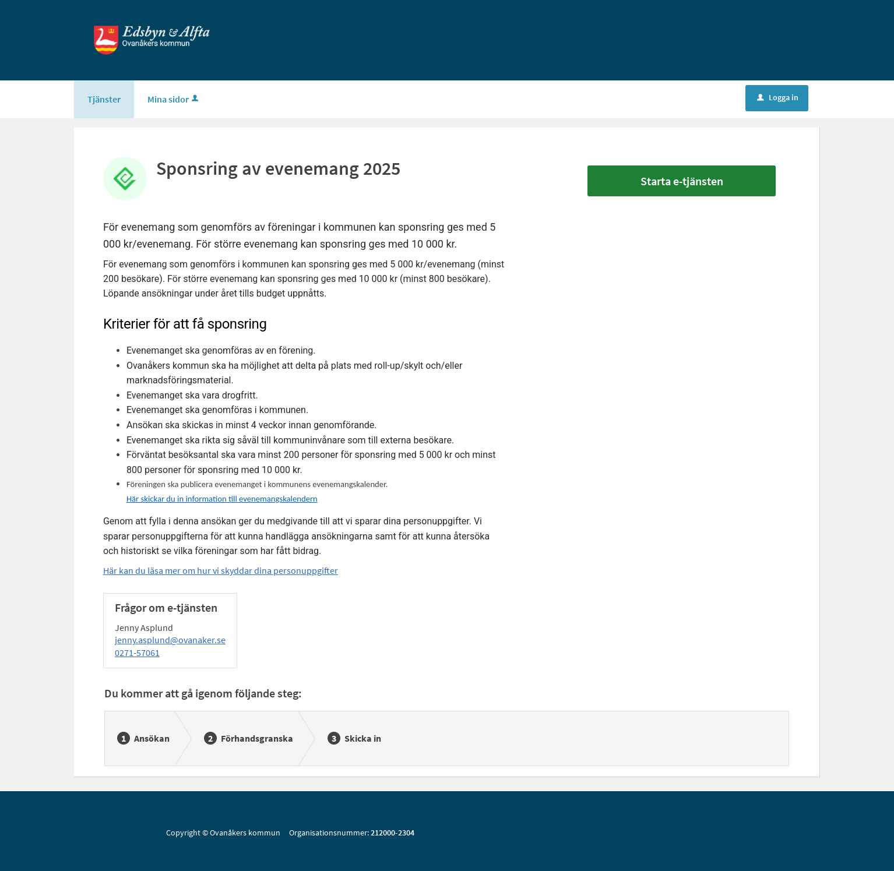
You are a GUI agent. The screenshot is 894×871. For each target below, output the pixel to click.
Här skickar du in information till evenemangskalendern (222, 498)
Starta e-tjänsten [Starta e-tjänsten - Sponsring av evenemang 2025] (681, 181)
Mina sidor (173, 99)
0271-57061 (137, 652)
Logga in (777, 97)
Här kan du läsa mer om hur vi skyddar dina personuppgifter (220, 570)
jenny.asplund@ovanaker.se (170, 640)
